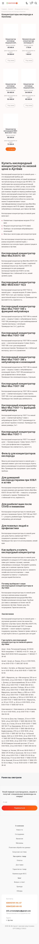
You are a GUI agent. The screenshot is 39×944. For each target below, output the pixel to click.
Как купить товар (19, 856)
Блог (19, 878)
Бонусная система (19, 852)
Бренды (19, 886)
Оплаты (19, 860)
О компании (19, 826)
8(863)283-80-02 (14, 906)
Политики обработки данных (19, 847)
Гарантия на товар (19, 869)
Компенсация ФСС (19, 874)
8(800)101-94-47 (13, 903)
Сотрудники (19, 834)
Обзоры (19, 891)
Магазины (19, 843)
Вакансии (19, 839)
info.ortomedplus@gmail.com (18, 911)
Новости (19, 830)
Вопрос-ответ (19, 882)
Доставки (19, 865)
